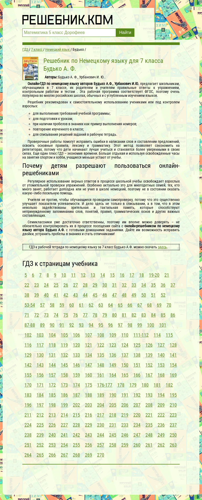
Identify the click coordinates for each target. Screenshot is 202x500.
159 (76, 375)
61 (81, 305)
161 (100, 375)
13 (92, 275)
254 (64, 445)
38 (26, 295)
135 (100, 355)
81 (124, 315)
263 (173, 445)
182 (169, 385)
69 (159, 305)
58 (52, 305)
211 (28, 415)
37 (172, 285)
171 (40, 385)
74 (56, 315)
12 (83, 275)
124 (124, 345)
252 (40, 445)
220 (136, 415)
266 (52, 455)
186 (64, 395)
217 (100, 415)
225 (40, 425)
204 (100, 405)
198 (52, 405)
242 (76, 435)
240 (52, 435)
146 (76, 365)
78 (95, 315)
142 (28, 365)
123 (112, 345)
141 (173, 355)
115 (169, 335)
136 (112, 355)
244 (100, 435)
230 (100, 425)
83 (143, 315)
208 (149, 405)
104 (52, 335)
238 (28, 435)
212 (40, 415)
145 (64, 365)
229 (88, 425)
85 (163, 315)
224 (28, 425)
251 (28, 445)
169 (173, 375)
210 (173, 405)
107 (88, 335)
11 (73, 275)
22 (26, 285)
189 (100, 395)
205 (112, 405)
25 (56, 285)
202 (76, 405)
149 (112, 365)
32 (124, 285)
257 (100, 445)
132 (64, 355)
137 (124, 355)
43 (75, 295)
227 (64, 425)
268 (76, 455)
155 (28, 375)
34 (143, 285)
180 (145, 385)
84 (153, 315)
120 (76, 345)
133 (76, 355)
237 (173, 425)
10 (63, 275)
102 (28, 335)
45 (95, 295)
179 (133, 385)
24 (46, 285)
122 (100, 345)
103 (40, 335)
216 (88, 415)
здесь (162, 247)
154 (173, 365)
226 (52, 425)
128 (173, 345)
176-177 (104, 385)
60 (71, 305)
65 (120, 305)
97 (120, 325)
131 (52, 355)
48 (124, 295)
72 (36, 315)
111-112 (141, 335)
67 (139, 305)
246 (124, 435)
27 (75, 285)
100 (150, 325)
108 (100, 335)
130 (40, 355)
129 (28, 355)
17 (131, 275)
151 (136, 365)
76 (75, 315)
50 (143, 295)
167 (149, 375)
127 (161, 345)
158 (64, 375)
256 (88, 445)
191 (124, 395)
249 (161, 435)
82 (134, 315)
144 (52, 365)
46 (104, 295)
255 (76, 445)
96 (110, 325)
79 (104, 315)
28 (85, 285)
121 (88, 345)
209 (161, 405)
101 (162, 325)
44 (85, 295)
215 (76, 415)
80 (114, 315)
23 (36, 285)
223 (173, 415)
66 (130, 305)
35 (153, 285)
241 (64, 435)
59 (61, 305)
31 (114, 285)
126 (149, 345)
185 (52, 395)
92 (71, 325)
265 (40, 455)
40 (46, 295)
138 (136, 355)
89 (42, 325)
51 (153, 295)
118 (52, 345)
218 (112, 415)
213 (52, 415)
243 (88, 435)
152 (149, 365)
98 (130, 325)
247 (136, 435)
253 (52, 445)
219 (124, 415)
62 (91, 305)
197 (40, 405)
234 (136, 425)
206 (124, 405)
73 (46, 315)
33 (134, 285)
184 (40, 395)
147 (88, 365)
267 (64, 455)
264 (28, 455)
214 (64, 415)
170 (28, 385)
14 (102, 275)
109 (112, 335)
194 (161, 395)
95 (100, 325)
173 (64, 385)
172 (52, 385)
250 (173, 435)
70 (168, 305)
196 (28, 405)
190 (112, 395)
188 (88, 395)
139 (149, 355)
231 (112, 425)
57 (42, 305)
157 (52, 375)
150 (124, 365)
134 (88, 355)
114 (157, 335)
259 (124, 445)
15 (112, 275)
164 (112, 375)
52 (163, 295)
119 (64, 345)
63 (100, 305)
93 (81, 325)
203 (88, 405)
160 (88, 375)
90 (52, 325)
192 (136, 395)
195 (173, 395)
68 (149, 305)
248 (149, 435)
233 (124, 425)
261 (149, 445)
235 (149, 425)
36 (163, 285)
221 (149, 415)
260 (136, 445)
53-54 (29, 305)
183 (28, 395)
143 (40, 365)
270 (100, 455)
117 (40, 345)
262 (161, 445)
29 (95, 285)
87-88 (29, 325)
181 (157, 385)
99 (139, 325)
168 (161, 375)
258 (112, 445)
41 (56, 295)
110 (124, 335)
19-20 (154, 275)
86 (172, 315)
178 (120, 385)
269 (88, 455)
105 (64, 335)
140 (161, 355)
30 (104, 285)
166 (136, 375)
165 (124, 375)
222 (161, 415)
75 (65, 315)
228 (76, 425)
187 (76, 395)
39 (36, 295)
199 (64, 405)
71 (26, 315)
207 (136, 405)
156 (40, 375)
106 (76, 335)
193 (149, 395)
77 (85, 315)
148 (100, 365)
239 (40, 435)
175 (88, 385)
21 (166, 275)
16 (122, 275)
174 (76, 385)
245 (112, 435)
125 (136, 345)
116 (28, 345)
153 (161, 365)
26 (65, 285)
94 (91, 325)
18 (141, 275)
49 (134, 295)
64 (110, 305)
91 (61, 325)
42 (65, 295)
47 (114, 295)
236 (161, 425)
